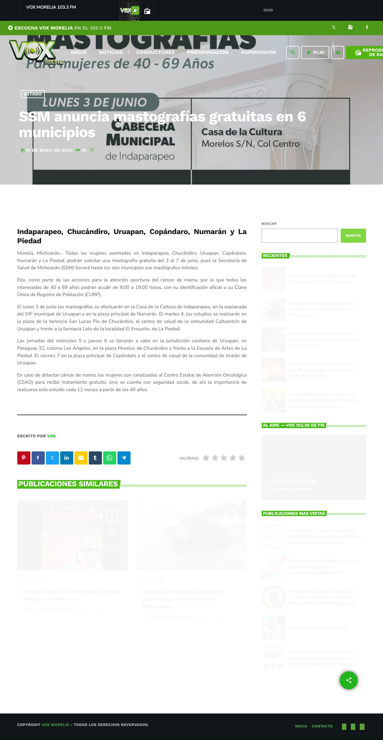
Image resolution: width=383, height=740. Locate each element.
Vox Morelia (55, 725)
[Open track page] (146, 10)
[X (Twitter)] (333, 28)
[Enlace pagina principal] (36, 52)
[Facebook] (367, 28)
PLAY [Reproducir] (315, 52)
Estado (33, 94)
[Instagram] (350, 28)
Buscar (269, 224)
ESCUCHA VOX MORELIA (59, 28)
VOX (51, 436)
